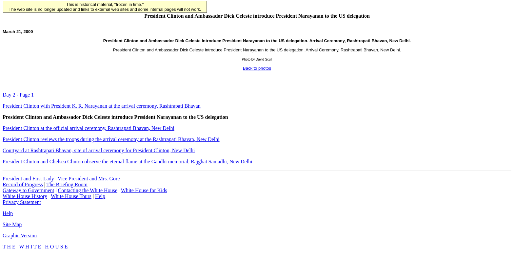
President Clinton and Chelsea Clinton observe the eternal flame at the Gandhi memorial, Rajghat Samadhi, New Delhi (127, 161)
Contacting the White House (87, 190)
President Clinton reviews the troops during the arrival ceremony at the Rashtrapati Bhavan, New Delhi (111, 139)
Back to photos (257, 68)
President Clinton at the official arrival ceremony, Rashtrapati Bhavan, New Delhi (88, 128)
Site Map (12, 224)
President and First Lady (28, 178)
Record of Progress (23, 184)
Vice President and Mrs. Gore (89, 178)
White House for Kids (144, 190)
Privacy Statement (22, 202)
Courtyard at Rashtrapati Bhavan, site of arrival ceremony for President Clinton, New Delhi (99, 150)
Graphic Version (20, 235)
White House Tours (71, 196)
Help (100, 196)
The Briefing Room (67, 184)
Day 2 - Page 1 (18, 95)
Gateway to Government (28, 190)
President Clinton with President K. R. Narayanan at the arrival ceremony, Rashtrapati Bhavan (102, 106)
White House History (25, 196)
